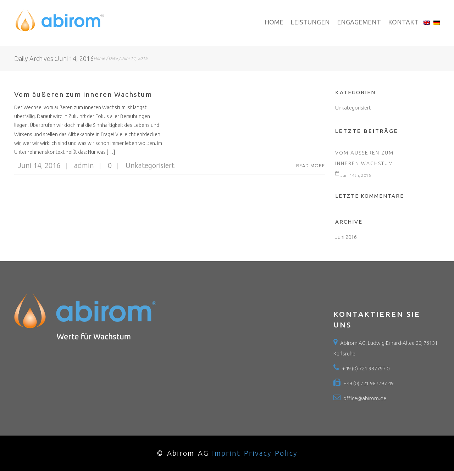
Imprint (226, 453)
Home (274, 22)
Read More (310, 165)
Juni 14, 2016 (39, 165)
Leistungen (310, 22)
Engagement (359, 22)
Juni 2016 (346, 237)
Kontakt (403, 22)
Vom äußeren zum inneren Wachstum (83, 94)
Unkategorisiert (150, 165)
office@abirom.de (364, 398)
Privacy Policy (270, 453)
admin (79, 165)
